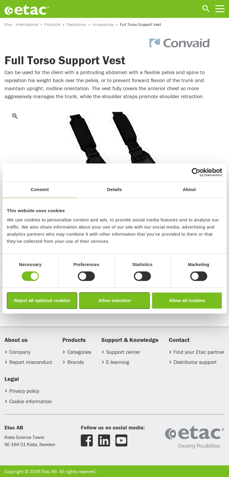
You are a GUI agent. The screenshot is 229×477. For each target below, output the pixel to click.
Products (52, 24)
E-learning (117, 362)
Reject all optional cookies (42, 300)
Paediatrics (76, 24)
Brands (75, 362)
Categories (79, 351)
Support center (123, 351)
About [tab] (189, 189)
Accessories (103, 24)
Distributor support (195, 362)
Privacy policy (24, 390)
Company (19, 351)
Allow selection (114, 300)
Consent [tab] (40, 189)
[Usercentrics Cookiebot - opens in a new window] (196, 172)
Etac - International (21, 24)
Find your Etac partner (199, 351)
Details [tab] (114, 189)
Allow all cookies (187, 300)
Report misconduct (30, 362)
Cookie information (30, 401)
